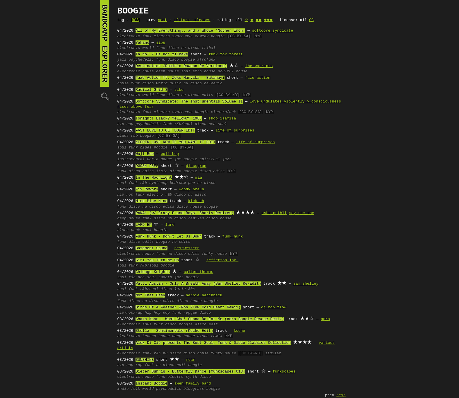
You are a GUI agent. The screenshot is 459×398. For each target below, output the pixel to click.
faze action (257, 78)
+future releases (192, 20)
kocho (239, 331)
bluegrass (194, 389)
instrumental (131, 159)
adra (325, 319)
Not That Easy (150, 295)
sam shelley (305, 283)
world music (168, 83)
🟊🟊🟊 (268, 20)
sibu (160, 42)
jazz (121, 59)
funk (146, 36)
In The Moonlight (154, 177)
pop (166, 312)
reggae (190, 312)
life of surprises (234, 130)
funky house (214, 254)
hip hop (125, 124)
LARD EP (144, 225)
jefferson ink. (222, 260)
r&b (134, 136)
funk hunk (232, 236)
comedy (202, 36)
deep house (167, 71)
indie (123, 389)
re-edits (181, 242)
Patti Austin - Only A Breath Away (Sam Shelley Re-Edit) (198, 283)
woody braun (191, 189)
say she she (301, 213)
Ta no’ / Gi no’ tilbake (162, 54)
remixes (196, 218)
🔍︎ (104, 96)
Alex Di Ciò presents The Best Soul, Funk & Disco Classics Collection (213, 343)
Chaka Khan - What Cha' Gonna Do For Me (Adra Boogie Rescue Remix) (210, 319)
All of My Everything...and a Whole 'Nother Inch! (190, 30)
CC (311, 20)
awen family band (192, 383)
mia (198, 177)
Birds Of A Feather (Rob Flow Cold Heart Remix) (188, 307)
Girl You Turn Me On (157, 260)
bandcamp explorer (104, 43)
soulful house (232, 71)
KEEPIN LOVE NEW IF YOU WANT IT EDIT (175, 142)
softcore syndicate (272, 30)
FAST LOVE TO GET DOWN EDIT (165, 130)
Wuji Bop (145, 154)
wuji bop (170, 154)
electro (162, 36)
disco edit (206, 324)
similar (273, 353)
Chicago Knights (153, 272)
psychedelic (141, 59)
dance (166, 159)
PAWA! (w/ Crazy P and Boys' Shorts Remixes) (185, 213)
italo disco (168, 171)
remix (216, 336)
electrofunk (223, 112)
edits (207, 95)
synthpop (158, 183)
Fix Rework (147, 189)
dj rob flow (273, 307)
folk (135, 389)
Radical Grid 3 (151, 90)
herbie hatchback (204, 295)
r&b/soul (183, 124)
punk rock (141, 230)
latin (180, 289)
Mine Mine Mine (151, 201)
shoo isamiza (222, 118)
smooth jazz (171, 277)
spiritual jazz (215, 159)
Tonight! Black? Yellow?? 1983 (169, 118)
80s (191, 289)
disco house (189, 206)
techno (149, 336)
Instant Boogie (151, 383)
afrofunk (206, 59)
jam (177, 159)
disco (173, 48)
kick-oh (196, 201)
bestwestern (187, 248)
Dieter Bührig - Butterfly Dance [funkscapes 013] (190, 371)
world (148, 48)
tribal (208, 48)
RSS (135, 20)
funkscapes (284, 371)
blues (123, 136)
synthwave (182, 36)
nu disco (190, 48)
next (162, 20)
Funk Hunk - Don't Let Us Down (169, 236)
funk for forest (226, 54)
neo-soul (218, 124)
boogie (218, 36)
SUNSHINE (145, 360)
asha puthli (274, 213)
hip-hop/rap (130, 312)
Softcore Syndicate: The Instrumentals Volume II (189, 101)
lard (169, 225)
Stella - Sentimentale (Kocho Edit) (174, 331)
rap (139, 365)
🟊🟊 (258, 20)
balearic (213, 83)
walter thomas (198, 272)
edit (181, 365)
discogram (196, 166)
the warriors (259, 66)
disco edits (212, 171)
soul (185, 71)
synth (191, 377)
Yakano (142, 42)
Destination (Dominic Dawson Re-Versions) (181, 66)
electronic (128, 36)
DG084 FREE (147, 166)
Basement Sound (151, 248)
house (148, 71)
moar (190, 360)
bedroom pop (182, 183)
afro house (204, 71)
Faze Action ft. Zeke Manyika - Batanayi (180, 78)
